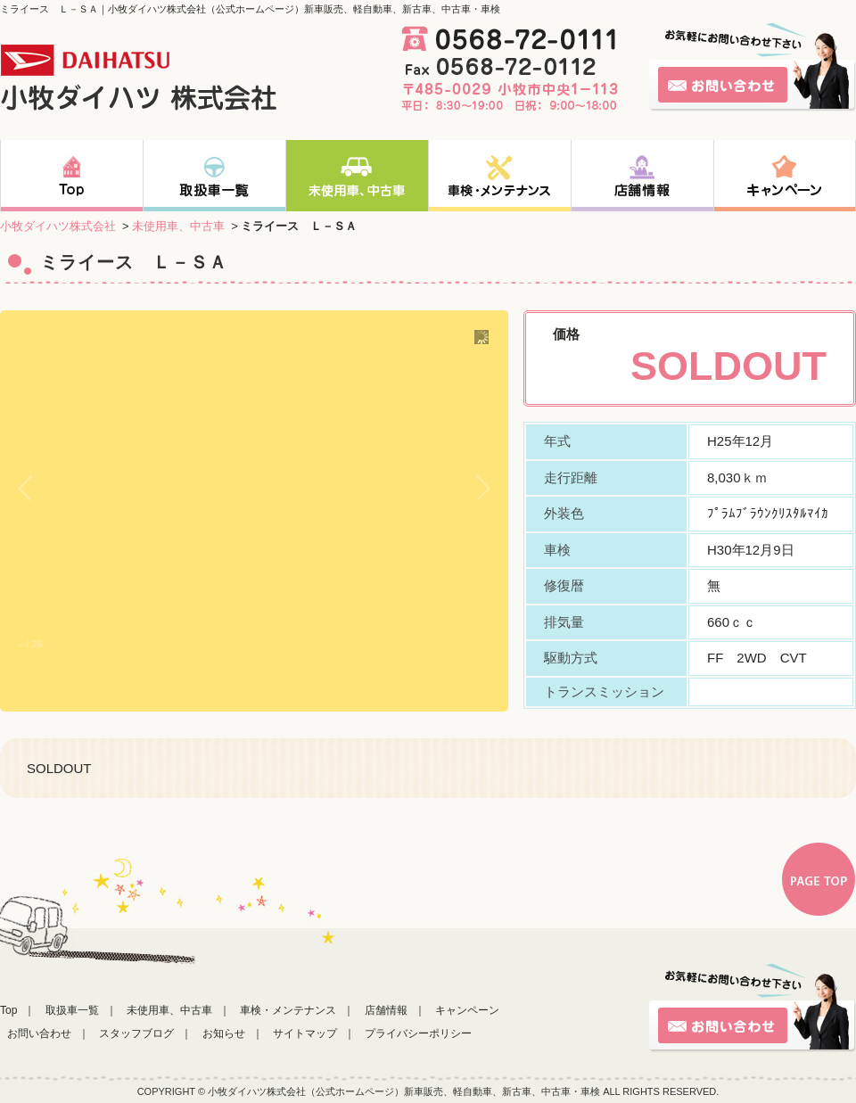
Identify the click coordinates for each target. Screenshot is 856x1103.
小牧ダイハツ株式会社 (58, 226)
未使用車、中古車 (178, 226)
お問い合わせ (39, 1033)
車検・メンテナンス (288, 1010)
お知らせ (223, 1033)
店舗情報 (386, 1010)
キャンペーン (467, 1010)
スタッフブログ (136, 1033)
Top (8, 1010)
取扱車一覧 (72, 1010)
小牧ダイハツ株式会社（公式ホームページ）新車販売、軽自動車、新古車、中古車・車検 (404, 1091)
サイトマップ (305, 1033)
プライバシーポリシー (418, 1033)
